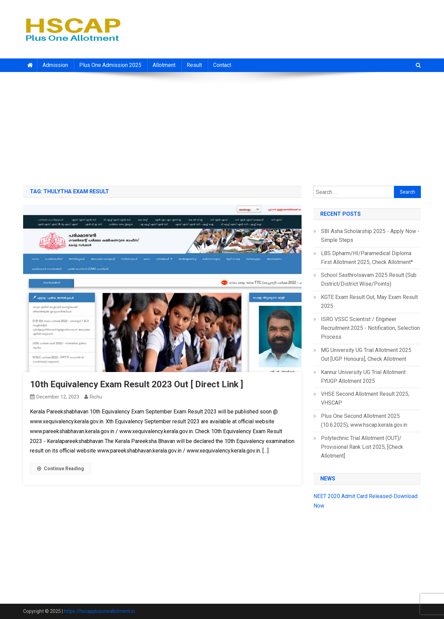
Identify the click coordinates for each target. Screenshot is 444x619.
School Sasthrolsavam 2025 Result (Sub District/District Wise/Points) (368, 279)
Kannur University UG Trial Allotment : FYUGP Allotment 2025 (364, 376)
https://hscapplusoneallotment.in (99, 611)
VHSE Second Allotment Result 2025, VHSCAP (365, 398)
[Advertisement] (222, 126)
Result (194, 65)
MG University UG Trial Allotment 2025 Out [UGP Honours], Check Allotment (366, 354)
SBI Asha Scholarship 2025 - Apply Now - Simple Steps (370, 235)
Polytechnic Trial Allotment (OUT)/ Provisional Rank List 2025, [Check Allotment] (362, 447)
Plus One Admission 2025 (110, 65)
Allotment (164, 65)
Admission (55, 65)
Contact (222, 65)
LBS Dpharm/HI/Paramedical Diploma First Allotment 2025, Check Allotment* (367, 257)
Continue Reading (60, 468)
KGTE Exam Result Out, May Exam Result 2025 (369, 301)
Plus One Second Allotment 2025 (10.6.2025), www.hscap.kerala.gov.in (364, 420)
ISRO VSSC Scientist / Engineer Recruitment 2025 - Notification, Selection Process (370, 328)
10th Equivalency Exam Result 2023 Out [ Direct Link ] (136, 384)
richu (96, 397)
